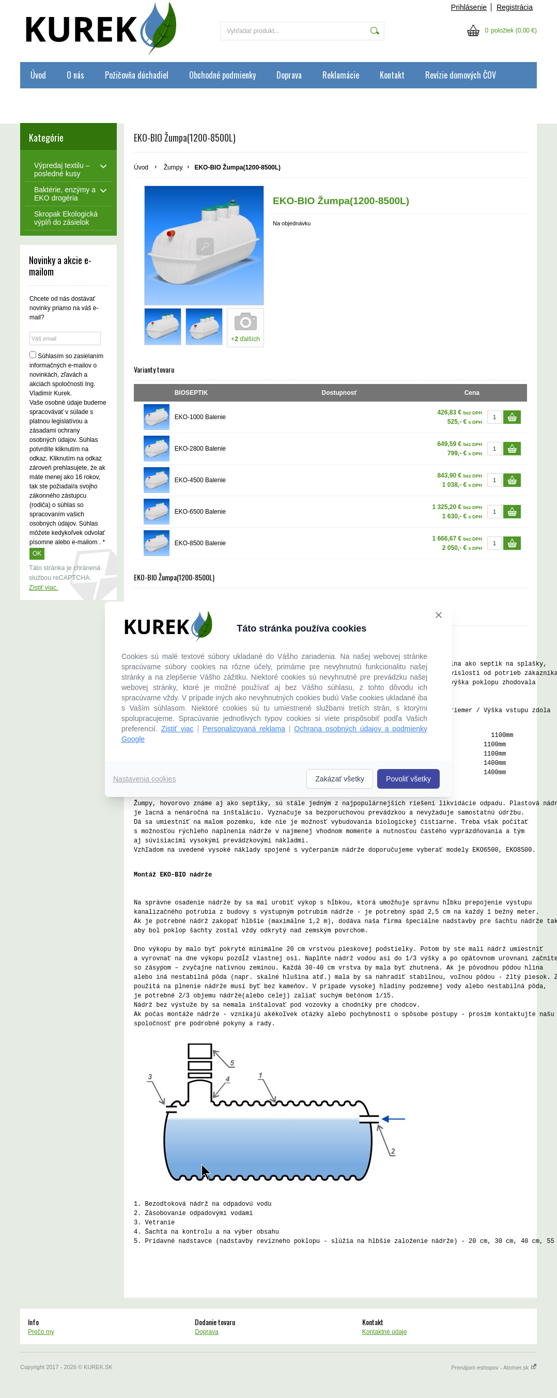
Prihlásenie (469, 7)
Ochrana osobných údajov (70, 101)
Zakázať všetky (339, 779)
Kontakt (392, 75)
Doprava (289, 75)
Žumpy (173, 167)
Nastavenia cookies (144, 779)
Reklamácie (340, 75)
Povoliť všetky (408, 779)
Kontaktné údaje (384, 1331)
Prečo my (41, 1331)
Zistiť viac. (43, 587)
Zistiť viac (177, 729)
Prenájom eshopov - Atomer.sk (494, 1367)
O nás (75, 75)
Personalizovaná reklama (244, 729)
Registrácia (515, 7)
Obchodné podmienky (222, 75)
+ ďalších (245, 339)
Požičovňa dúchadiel (136, 75)
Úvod (38, 75)
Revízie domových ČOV (460, 75)
